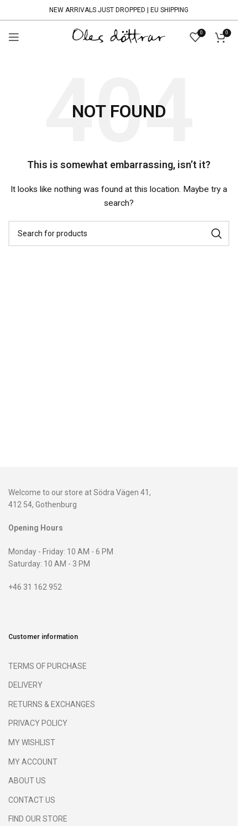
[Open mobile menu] (14, 37)
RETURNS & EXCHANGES (51, 704)
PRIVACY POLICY (37, 723)
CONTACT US (31, 800)
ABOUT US (27, 780)
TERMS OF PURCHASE (47, 666)
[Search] (118, 233)
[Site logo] (118, 36)
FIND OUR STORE (37, 818)
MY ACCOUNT (32, 761)
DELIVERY (25, 684)
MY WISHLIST (31, 742)
